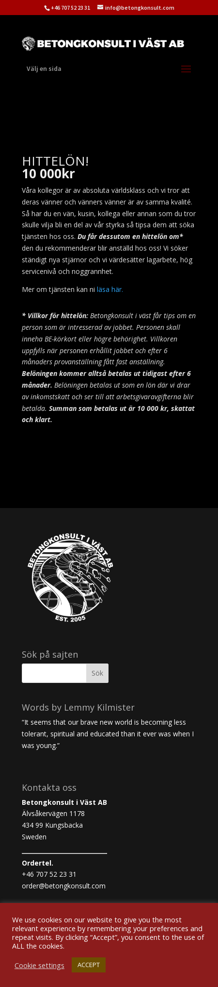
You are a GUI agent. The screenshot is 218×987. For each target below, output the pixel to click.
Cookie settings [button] (39, 965)
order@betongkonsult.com (64, 885)
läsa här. (110, 289)
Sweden (34, 836)
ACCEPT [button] (89, 964)
